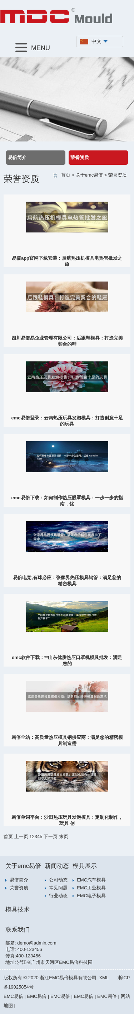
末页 (63, 836)
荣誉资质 (79, 157)
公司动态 (58, 880)
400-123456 (29, 949)
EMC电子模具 (91, 895)
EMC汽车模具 (91, 880)
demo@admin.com (36, 943)
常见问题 (58, 887)
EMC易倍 (13, 996)
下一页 (51, 836)
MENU (32, 47)
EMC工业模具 (91, 887)
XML (104, 977)
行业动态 (58, 895)
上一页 (21, 836)
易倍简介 (17, 157)
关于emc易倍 (89, 175)
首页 (65, 175)
